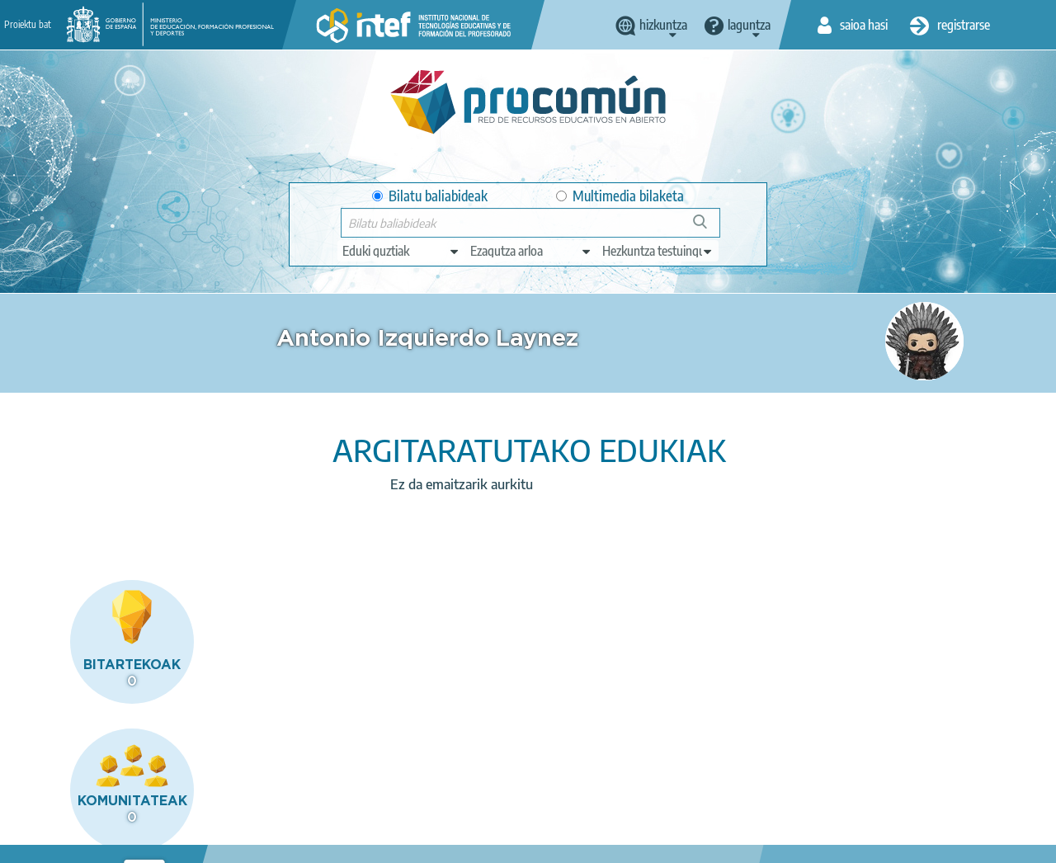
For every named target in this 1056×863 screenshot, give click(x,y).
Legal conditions (215, 843)
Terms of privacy (321, 843)
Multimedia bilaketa (620, 196)
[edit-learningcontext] (658, 251)
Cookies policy (422, 843)
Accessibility (511, 843)
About (134, 843)
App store (431, 778)
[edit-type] (401, 251)
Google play (573, 778)
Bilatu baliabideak (430, 196)
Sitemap (586, 843)
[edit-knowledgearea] (531, 251)
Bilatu (707, 228)
